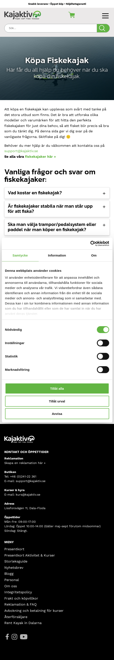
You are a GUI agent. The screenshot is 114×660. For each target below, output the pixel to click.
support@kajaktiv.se (21, 151)
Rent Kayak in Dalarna (23, 623)
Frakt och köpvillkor (21, 598)
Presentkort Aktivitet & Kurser (29, 555)
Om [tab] (94, 255)
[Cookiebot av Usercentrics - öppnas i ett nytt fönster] (90, 243)
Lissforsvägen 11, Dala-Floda (24, 508)
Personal (11, 580)
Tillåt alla (57, 388)
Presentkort (14, 549)
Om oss (10, 586)
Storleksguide (15, 561)
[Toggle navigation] (106, 15)
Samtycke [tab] (20, 255)
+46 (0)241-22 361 (23, 476)
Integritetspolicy (18, 592)
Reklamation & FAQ (20, 604)
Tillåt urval (57, 401)
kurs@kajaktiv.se (28, 494)
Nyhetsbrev (13, 568)
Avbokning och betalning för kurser (34, 611)
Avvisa (57, 414)
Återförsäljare (15, 617)
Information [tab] (57, 255)
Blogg (9, 574)
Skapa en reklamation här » (24, 463)
